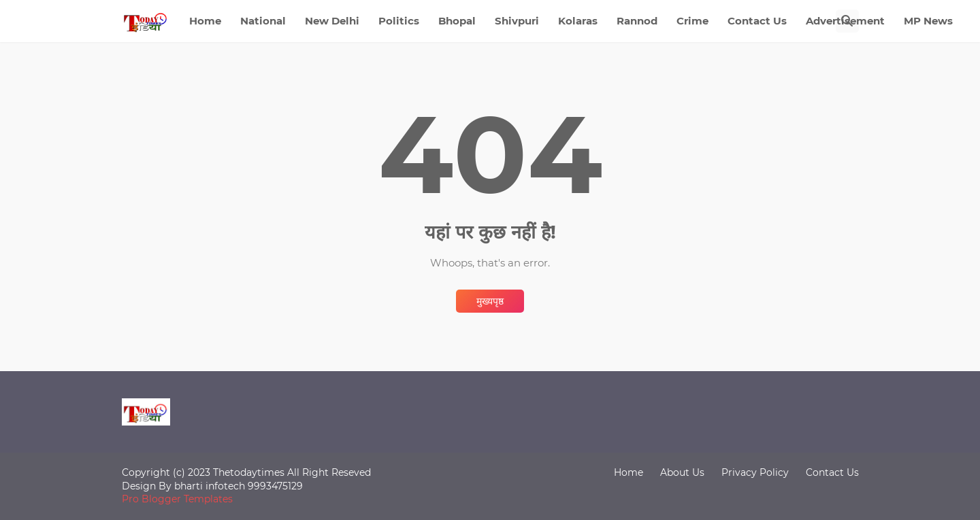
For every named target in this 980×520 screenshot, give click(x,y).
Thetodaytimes (248, 472)
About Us (682, 472)
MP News (928, 20)
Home (205, 20)
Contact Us (757, 20)
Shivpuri (517, 20)
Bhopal (457, 20)
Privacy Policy (755, 472)
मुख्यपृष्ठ (490, 301)
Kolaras (578, 20)
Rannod (637, 20)
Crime (692, 20)
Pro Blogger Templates (177, 499)
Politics (398, 20)
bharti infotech (211, 486)
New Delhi (332, 20)
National (263, 20)
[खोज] (847, 21)
